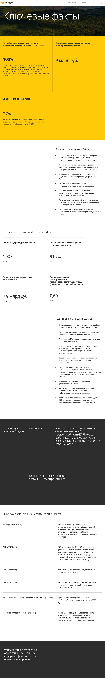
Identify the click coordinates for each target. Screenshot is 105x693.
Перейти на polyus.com (77, 3)
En (93, 3)
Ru (96, 3)
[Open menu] (102, 3)
